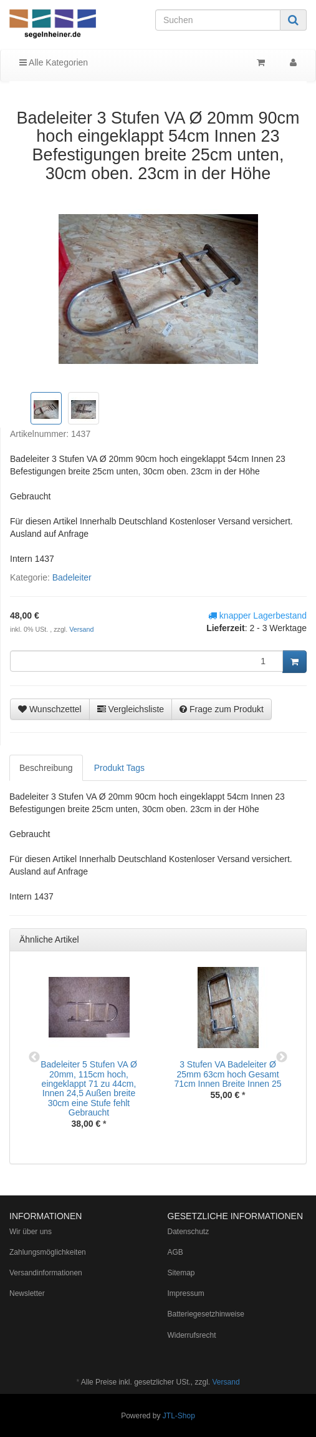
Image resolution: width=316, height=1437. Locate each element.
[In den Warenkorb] (294, 661)
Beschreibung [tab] (46, 768)
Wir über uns (30, 1231)
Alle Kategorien (53, 62)
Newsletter (27, 1293)
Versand (81, 629)
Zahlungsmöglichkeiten (47, 1252)
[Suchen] (217, 20)
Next (282, 1057)
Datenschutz (188, 1231)
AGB (175, 1252)
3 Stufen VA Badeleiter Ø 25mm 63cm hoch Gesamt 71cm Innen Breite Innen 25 (227, 1074)
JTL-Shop (179, 1415)
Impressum (186, 1293)
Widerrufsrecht (192, 1335)
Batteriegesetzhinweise (206, 1314)
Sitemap (181, 1272)
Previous (34, 1057)
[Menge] (146, 661)
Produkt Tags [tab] (119, 768)
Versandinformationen (45, 1272)
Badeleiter (72, 577)
